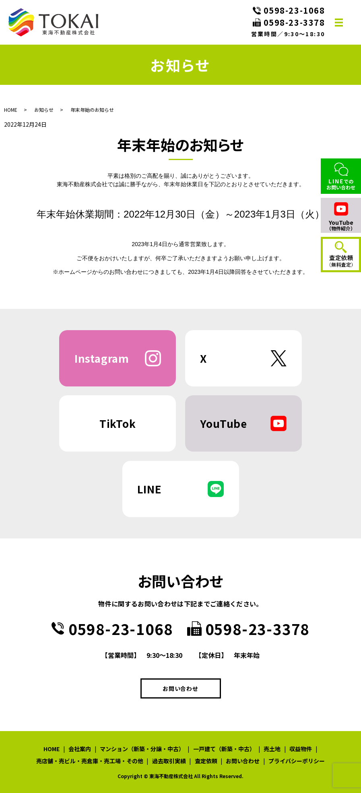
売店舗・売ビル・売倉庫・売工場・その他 (89, 761)
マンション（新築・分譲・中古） (142, 749)
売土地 (272, 749)
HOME (10, 109)
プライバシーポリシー (296, 761)
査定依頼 (206, 761)
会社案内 (79, 749)
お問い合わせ (180, 688)
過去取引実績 (169, 761)
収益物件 (300, 749)
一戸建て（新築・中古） (224, 749)
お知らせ (44, 109)
